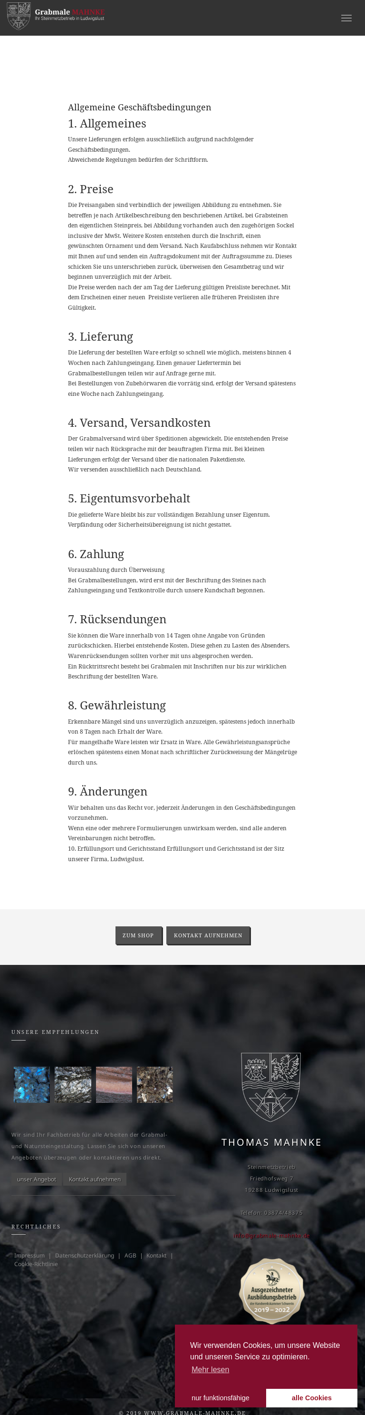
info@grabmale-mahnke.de (271, 1235)
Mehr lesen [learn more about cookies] (210, 1370)
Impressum (29, 1255)
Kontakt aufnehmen (208, 935)
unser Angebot (36, 1179)
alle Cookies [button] (312, 1398)
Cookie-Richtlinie (36, 1264)
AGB (130, 1255)
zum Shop (138, 935)
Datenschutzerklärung (84, 1255)
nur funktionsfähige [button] (221, 1398)
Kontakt (156, 1255)
